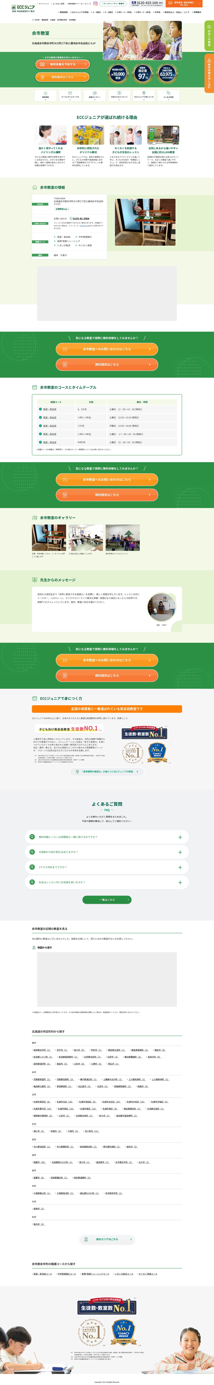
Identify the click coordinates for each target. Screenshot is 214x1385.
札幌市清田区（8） (88, 1101)
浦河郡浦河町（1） (42, 1063)
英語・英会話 (64, 236)
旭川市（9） (79, 1050)
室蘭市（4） (39, 1177)
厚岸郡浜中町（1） (42, 1050)
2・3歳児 (97, 12)
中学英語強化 (86, 236)
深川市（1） (84, 1162)
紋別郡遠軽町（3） (82, 1177)
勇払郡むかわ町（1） (90, 1193)
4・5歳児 (109, 12)
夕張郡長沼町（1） (65, 1193)
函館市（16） (40, 1162)
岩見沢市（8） (154, 1056)
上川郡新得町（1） (160, 1079)
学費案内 (197, 12)
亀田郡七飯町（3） (42, 1086)
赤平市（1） (62, 1050)
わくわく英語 (86, 245)
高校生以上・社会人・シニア (177, 12)
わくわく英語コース (148, 1273)
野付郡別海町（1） (112, 1146)
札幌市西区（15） (66, 1108)
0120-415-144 (85, 225)
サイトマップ (44, 3)
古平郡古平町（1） (124, 1162)
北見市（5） (103, 1086)
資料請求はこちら (107, 364)
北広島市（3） (84, 1086)
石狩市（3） (113, 1056)
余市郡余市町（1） (114, 1193)
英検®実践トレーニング (69, 241)
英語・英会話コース (43, 1273)
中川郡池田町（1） (42, 1146)
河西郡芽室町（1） (42, 1079)
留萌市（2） (39, 1208)
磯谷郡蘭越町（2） (133, 1056)
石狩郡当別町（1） (93, 1056)
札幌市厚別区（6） (42, 1101)
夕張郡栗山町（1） (42, 1193)
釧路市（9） (143, 1086)
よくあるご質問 (58, 3)
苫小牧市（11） (92, 1131)
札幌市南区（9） (110, 1108)
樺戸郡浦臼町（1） (89, 1079)
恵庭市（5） (62, 1063)
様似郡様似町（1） (132, 1108)
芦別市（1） (96, 1050)
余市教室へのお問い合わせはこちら (107, 349)
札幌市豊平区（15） (43, 1108)
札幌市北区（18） (65, 1101)
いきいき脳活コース (124, 1273)
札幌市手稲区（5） (160, 1101)
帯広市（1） (113, 1063)
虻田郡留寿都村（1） (68, 1056)
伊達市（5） (56, 1131)
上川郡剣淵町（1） (137, 1079)
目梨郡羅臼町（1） (59, 1177)
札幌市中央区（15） (136, 1101)
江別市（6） (79, 1063)
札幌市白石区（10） (111, 1101)
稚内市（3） (39, 1224)
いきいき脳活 (64, 245)
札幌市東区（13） (88, 1108)
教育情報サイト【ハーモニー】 (79, 3)
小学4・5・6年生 (143, 12)
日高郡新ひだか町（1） (62, 1162)
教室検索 (64, 12)
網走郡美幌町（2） (140, 1050)
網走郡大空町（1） (117, 1050)
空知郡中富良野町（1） (127, 1115)
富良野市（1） (103, 1162)
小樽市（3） (96, 1063)
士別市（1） (64, 1115)
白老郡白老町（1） (84, 1115)
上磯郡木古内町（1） (113, 1079)
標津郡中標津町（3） (43, 1115)
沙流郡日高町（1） (156, 1108)
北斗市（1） (144, 1162)
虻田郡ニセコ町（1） (43, 1056)
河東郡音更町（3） (65, 1079)
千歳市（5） (73, 1131)
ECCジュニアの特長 (80, 12)
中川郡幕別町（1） (65, 1146)
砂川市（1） (105, 1115)
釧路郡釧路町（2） (123, 1086)
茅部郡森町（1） (64, 1086)
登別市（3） (132, 1146)
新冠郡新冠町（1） (89, 1146)
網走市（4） (160, 1050)
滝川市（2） (39, 1131)
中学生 (157, 12)
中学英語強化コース (67, 1273)
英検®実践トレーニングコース (95, 1273)
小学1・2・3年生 (124, 12)
